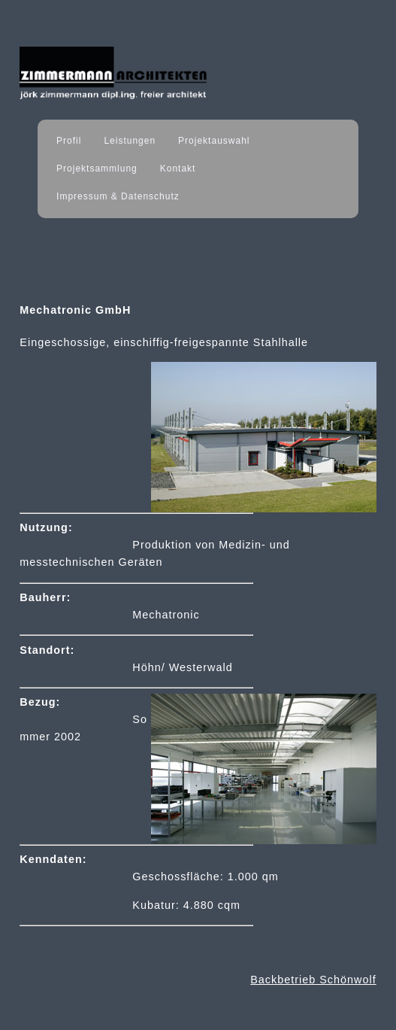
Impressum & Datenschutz (118, 196)
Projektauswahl (213, 140)
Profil (68, 140)
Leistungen (130, 140)
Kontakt (178, 168)
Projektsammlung (97, 168)
